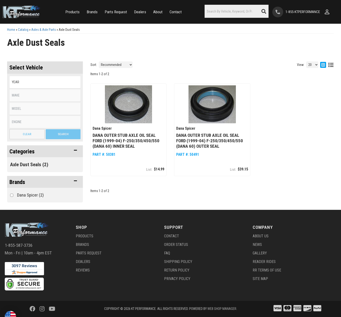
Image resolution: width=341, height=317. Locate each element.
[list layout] (331, 64)
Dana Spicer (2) (30, 195)
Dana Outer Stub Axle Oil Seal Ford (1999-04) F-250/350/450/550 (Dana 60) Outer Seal (209, 141)
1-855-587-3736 (18, 245)
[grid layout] (323, 64)
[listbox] (45, 82)
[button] (72, 12)
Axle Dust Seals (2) (29, 164)
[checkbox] (11, 195)
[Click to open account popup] (327, 11)
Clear (27, 134)
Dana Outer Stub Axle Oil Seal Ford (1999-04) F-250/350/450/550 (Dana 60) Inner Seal (126, 141)
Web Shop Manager (221, 309)
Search (63, 134)
